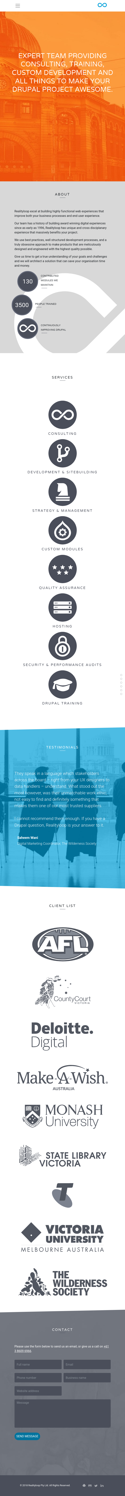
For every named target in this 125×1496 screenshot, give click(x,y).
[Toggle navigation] (18, 5)
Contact (121, 697)
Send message (27, 1436)
